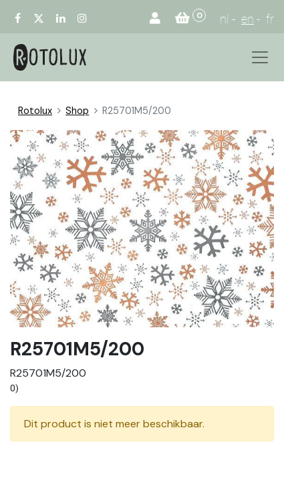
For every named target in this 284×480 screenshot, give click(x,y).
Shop (77, 111)
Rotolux (35, 111)
